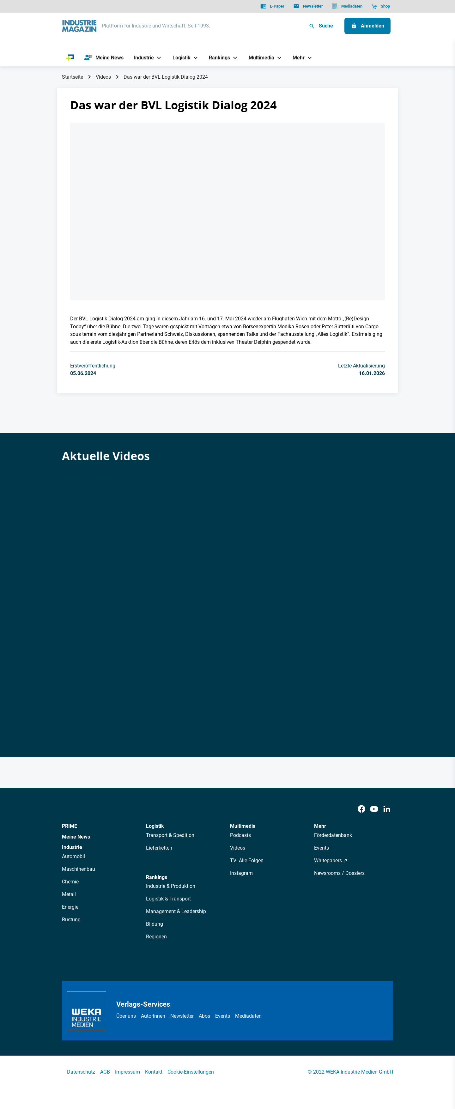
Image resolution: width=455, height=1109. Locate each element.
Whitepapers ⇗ (330, 861)
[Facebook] (361, 809)
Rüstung (71, 920)
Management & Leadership (176, 911)
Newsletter (182, 1016)
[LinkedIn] (387, 809)
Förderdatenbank (333, 835)
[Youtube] (374, 809)
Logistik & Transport (168, 899)
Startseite (72, 77)
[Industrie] (141, 57)
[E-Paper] (272, 6)
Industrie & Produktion (170, 886)
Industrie (72, 847)
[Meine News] (104, 57)
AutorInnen (153, 1016)
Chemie (70, 882)
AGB (105, 1072)
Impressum (127, 1072)
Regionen (156, 937)
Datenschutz (81, 1072)
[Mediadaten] (347, 6)
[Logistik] (179, 57)
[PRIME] (70, 57)
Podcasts (240, 835)
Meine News (76, 837)
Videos (103, 77)
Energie (70, 907)
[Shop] (380, 6)
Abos (204, 1016)
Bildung (154, 924)
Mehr (320, 826)
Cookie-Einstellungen (190, 1072)
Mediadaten (248, 1016)
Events (321, 848)
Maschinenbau (78, 869)
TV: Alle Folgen (247, 861)
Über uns (126, 1016)
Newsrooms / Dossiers (339, 873)
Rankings (156, 877)
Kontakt (153, 1072)
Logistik (155, 826)
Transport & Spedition (170, 835)
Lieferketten (159, 848)
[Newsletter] (308, 6)
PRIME (69, 826)
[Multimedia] (259, 57)
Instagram (241, 873)
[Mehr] (296, 57)
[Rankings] (217, 57)
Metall (69, 894)
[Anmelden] (367, 26)
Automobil (73, 856)
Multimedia (243, 826)
